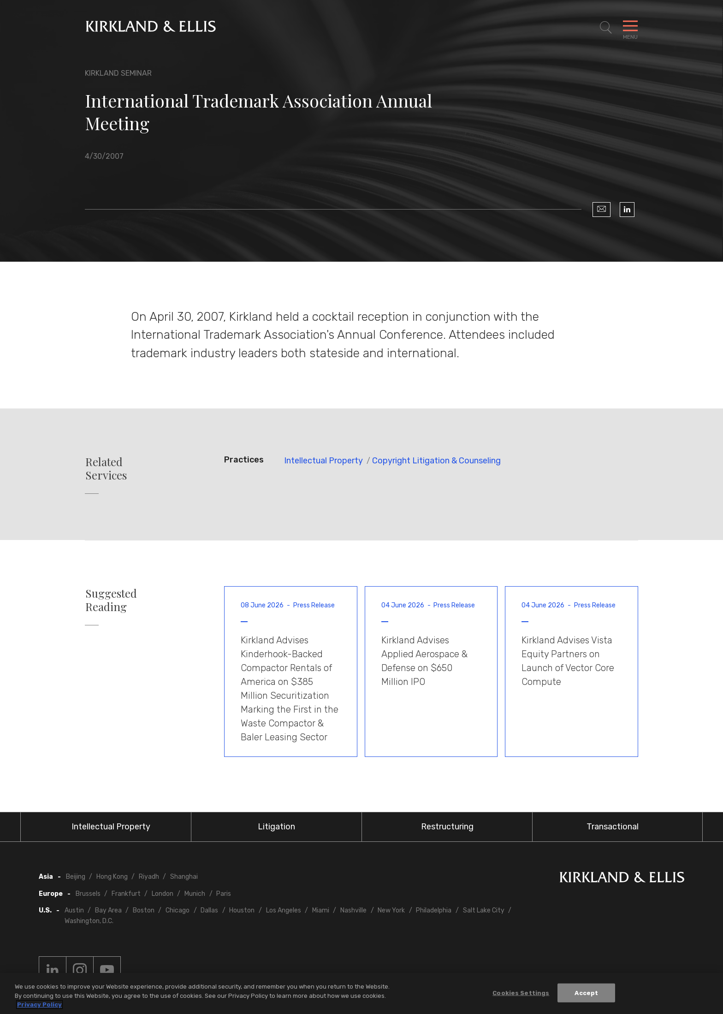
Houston (242, 910)
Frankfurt (126, 894)
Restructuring (447, 827)
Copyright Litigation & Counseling (436, 461)
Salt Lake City (483, 910)
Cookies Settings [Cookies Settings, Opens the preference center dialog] (520, 993)
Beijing (75, 877)
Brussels (88, 894)
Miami (320, 910)
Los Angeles (283, 910)
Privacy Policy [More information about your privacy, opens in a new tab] (39, 1005)
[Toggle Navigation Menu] (630, 28)
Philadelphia (433, 910)
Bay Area (108, 910)
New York (391, 910)
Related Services (106, 468)
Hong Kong (112, 877)
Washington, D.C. (89, 921)
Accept (586, 993)
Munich (194, 894)
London (162, 894)
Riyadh (149, 877)
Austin (74, 910)
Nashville (353, 910)
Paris (223, 894)
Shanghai (184, 877)
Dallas (209, 910)
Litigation (276, 827)
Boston (143, 910)
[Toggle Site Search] (606, 28)
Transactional (613, 827)
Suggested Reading (111, 600)
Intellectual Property (323, 461)
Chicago (178, 910)
